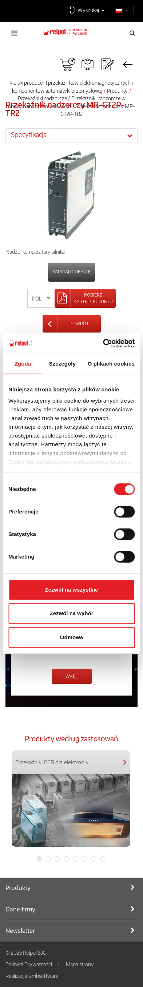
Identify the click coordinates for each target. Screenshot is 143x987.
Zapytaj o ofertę (71, 271)
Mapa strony (80, 964)
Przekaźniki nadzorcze (42, 98)
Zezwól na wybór (71, 613)
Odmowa (71, 637)
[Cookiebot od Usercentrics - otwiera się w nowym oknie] (103, 343)
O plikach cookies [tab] (111, 363)
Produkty (117, 90)
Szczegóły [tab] (62, 363)
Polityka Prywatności (28, 964)
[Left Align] (85, 298)
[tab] (71, 135)
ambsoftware (43, 975)
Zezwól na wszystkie (71, 590)
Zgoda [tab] (23, 363)
